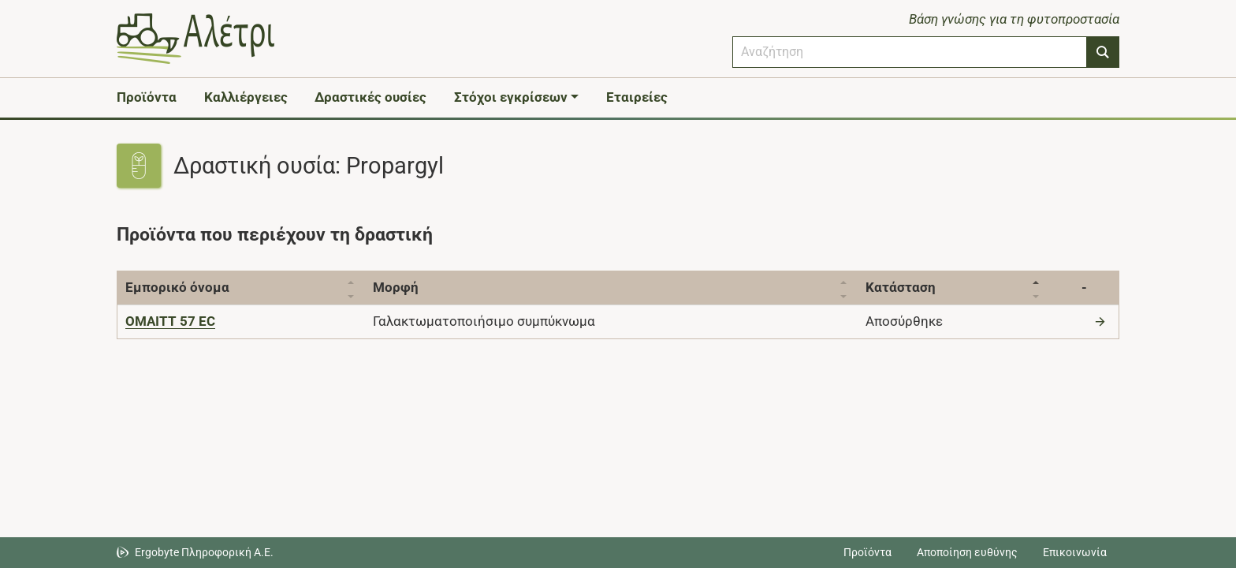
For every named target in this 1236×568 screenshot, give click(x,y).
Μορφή (400, 287)
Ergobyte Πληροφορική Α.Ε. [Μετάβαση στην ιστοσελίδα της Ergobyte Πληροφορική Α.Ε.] (204, 552)
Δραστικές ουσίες (370, 97)
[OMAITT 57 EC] (170, 321)
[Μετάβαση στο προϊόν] (1102, 321)
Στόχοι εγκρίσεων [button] (511, 97)
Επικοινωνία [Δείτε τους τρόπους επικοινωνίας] (1075, 552)
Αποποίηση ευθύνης (967, 552)
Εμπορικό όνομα (177, 287)
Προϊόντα (147, 97)
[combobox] (909, 52)
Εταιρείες (637, 97)
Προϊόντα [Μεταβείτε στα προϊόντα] (867, 552)
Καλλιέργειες (246, 97)
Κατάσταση (914, 287)
